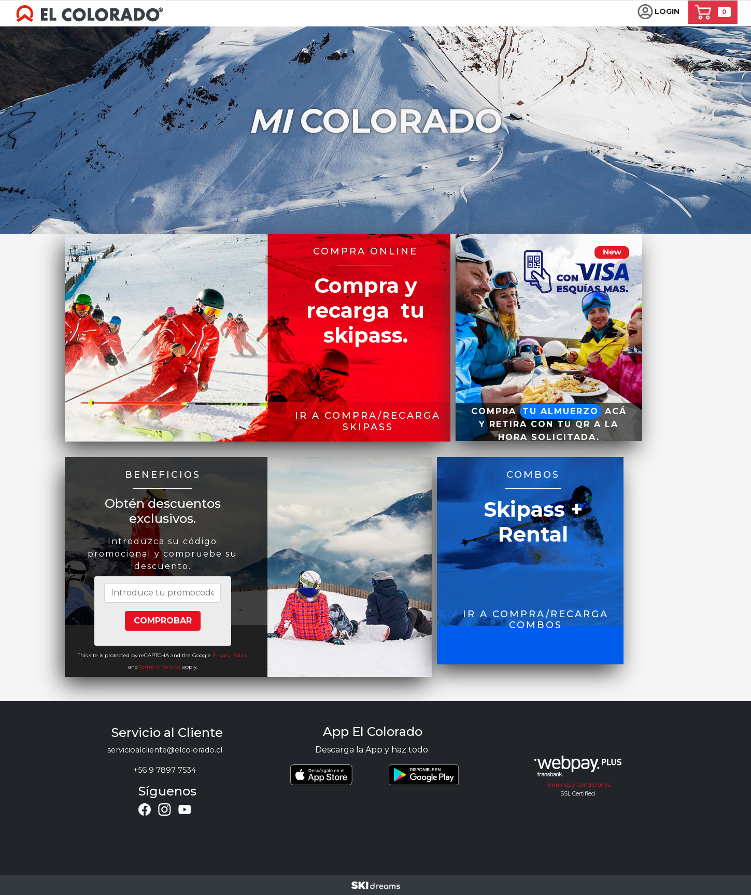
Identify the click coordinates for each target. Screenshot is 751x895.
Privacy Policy (229, 655)
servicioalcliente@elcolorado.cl (164, 750)
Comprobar (163, 621)
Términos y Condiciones (578, 784)
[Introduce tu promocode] (162, 593)
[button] (658, 12)
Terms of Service (159, 666)
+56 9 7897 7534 (164, 770)
